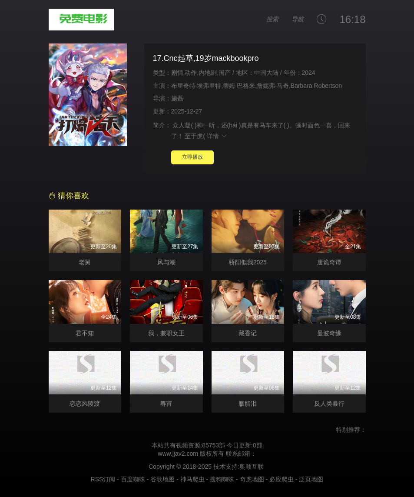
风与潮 (166, 262)
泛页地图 (311, 479)
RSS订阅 (103, 479)
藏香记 (247, 333)
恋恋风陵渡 (85, 403)
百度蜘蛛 (133, 479)
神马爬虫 (192, 479)
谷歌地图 (162, 479)
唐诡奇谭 (329, 262)
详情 (217, 136)
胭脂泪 (247, 403)
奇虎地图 (252, 479)
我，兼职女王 (166, 333)
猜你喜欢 (69, 195)
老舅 (85, 262)
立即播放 (192, 157)
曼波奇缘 (329, 333)
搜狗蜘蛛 (222, 479)
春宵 (166, 403)
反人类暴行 (329, 403)
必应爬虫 (281, 479)
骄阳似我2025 (248, 262)
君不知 (85, 333)
